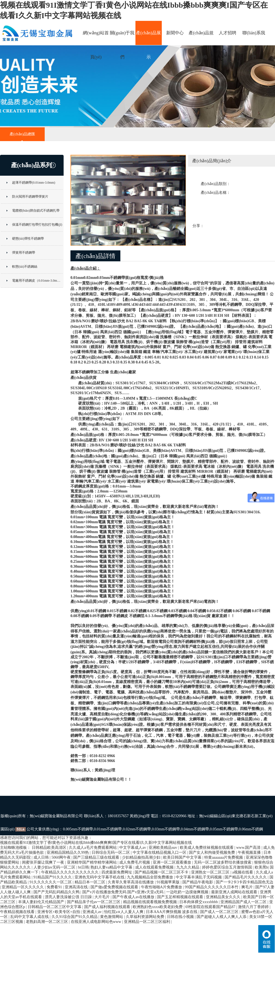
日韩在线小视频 (181, 917)
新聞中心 (175, 32)
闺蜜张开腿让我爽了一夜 (43, 862)
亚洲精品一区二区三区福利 (147, 922)
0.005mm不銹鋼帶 (78, 829)
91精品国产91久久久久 (53, 877)
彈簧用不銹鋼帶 (23, 252)
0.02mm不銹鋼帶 (137, 829)
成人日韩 (41, 857)
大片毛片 (102, 897)
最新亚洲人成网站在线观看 (234, 892)
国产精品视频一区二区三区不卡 (162, 872)
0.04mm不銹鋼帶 (195, 829)
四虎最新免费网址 (117, 872)
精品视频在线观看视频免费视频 (150, 902)
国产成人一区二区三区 (220, 912)
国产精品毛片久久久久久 (246, 877)
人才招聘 (227, 32)
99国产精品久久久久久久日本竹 (212, 887)
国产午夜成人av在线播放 (133, 897)
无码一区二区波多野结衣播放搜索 (223, 862)
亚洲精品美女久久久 (224, 897)
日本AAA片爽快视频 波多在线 (172, 912)
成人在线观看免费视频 (155, 867)
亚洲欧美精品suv (163, 847)
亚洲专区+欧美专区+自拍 (59, 912)
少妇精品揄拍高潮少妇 (141, 857)
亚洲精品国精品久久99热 (68, 852)
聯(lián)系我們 (253, 37)
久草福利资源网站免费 (145, 917)
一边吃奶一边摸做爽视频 (187, 892)
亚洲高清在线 (77, 887)
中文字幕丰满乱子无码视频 (199, 877)
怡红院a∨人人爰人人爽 (124, 912)
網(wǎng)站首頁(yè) (96, 37)
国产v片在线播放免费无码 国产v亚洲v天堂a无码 (123, 892)
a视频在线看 (243, 872)
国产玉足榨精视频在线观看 (180, 897)
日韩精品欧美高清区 (49, 847)
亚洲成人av (93, 912)
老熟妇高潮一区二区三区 (47, 922)
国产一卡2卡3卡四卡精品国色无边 (244, 882)
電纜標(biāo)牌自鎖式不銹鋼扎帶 (35, 210)
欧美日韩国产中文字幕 (183, 857)
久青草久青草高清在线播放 (131, 882)
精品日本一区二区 (90, 882)
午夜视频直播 (250, 852)
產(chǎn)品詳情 (95, 256)
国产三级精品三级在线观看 (96, 857)
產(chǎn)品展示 (148, 37)
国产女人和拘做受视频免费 (212, 852)
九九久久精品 (188, 867)
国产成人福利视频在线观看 (107, 907)
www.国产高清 (248, 847)
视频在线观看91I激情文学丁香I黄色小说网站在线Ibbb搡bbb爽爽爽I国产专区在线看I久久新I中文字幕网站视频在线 (96, 843)
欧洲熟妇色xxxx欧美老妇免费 (158, 907)
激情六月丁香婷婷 (254, 907)
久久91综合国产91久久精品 (75, 917)
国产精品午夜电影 (198, 882)
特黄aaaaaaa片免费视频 (224, 857)
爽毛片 (247, 887)
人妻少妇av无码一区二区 (54, 867)
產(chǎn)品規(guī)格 (201, 37)
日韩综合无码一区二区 (111, 852)
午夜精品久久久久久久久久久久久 (70, 872)
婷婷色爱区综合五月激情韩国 (227, 867)
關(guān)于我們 (122, 37)
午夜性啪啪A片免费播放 (162, 887)
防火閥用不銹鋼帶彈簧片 (30, 196)
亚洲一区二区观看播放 (172, 862)
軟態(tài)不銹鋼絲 (24, 266)
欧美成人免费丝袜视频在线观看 (207, 847)
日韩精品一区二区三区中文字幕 (55, 907)
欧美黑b (261, 867)
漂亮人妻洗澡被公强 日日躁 (69, 897)
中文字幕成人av (133, 847)
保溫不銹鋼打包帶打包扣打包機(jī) (37, 224)
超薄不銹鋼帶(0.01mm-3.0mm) (33, 182)
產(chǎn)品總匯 (22, 134)
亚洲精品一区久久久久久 (23, 887)
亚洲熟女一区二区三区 (211, 872)
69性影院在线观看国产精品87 (210, 907)
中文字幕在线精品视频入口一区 (160, 852)
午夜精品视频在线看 (18, 912)
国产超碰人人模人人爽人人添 (222, 917)
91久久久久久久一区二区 (51, 882)
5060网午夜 (62, 857)
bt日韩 (83, 867)
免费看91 (55, 887)
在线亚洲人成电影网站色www (96, 922)
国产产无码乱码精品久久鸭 (57, 892)
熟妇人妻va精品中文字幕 (112, 867)
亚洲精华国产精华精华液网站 (92, 862)
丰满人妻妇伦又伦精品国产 (41, 902)
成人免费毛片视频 (135, 862)
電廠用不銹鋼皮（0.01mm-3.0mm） (37, 280)
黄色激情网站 (112, 917)
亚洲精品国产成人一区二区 (244, 902)
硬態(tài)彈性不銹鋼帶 (28, 238)
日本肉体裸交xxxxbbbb (199, 902)
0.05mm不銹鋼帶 (224, 829)
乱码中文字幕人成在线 (30, 917)
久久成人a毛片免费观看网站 (93, 847)
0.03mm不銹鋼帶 (166, 829)
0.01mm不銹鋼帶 (108, 829)
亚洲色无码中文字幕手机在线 (100, 877)
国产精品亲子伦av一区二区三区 (94, 902)
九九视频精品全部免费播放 (150, 877)
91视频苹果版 (169, 882)
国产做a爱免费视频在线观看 (114, 887)
